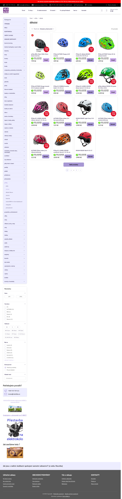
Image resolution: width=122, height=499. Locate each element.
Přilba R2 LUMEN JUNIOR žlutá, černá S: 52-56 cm (83, 87)
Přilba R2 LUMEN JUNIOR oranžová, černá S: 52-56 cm (62, 151)
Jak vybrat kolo (7, 481)
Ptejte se (93, 481)
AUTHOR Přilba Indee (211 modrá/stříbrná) (106, 119)
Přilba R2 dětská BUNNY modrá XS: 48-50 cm (83, 55)
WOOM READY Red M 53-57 (84, 150)
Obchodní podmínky (37, 478)
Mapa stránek (94, 484)
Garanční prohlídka (8, 486)
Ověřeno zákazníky (67, 478)
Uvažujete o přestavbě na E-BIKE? (15, 415)
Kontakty (93, 478)
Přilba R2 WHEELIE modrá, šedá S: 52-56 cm (61, 87)
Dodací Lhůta (35, 486)
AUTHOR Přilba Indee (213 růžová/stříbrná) (39, 151)
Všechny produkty (10, 367)
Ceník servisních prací (8, 484)
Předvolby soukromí (58, 494)
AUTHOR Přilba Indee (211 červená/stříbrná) (61, 119)
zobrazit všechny (9, 360)
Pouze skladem (9, 370)
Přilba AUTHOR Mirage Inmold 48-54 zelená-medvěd (40, 87)
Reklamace (64, 484)
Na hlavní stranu (7, 478)
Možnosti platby (36, 484)
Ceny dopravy (35, 481)
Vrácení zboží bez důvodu (68, 481)
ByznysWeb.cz (66, 496)
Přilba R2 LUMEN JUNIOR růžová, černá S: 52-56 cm (38, 119)
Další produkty (73, 164)
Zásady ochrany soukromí (71, 494)
